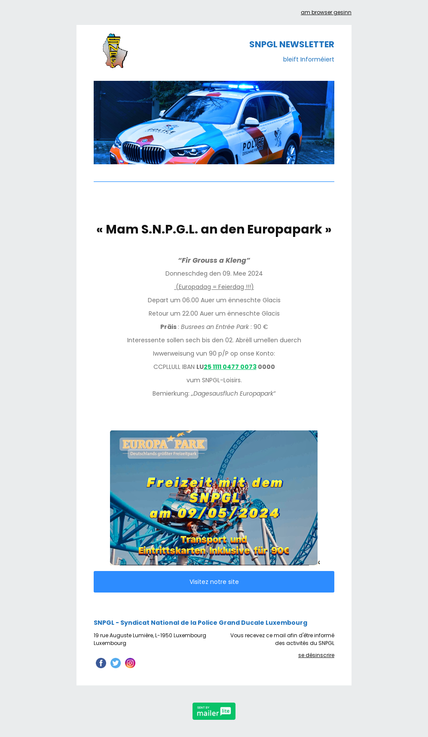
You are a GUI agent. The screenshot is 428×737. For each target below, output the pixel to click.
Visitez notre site (214, 581)
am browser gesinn (326, 12)
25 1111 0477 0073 (230, 366)
